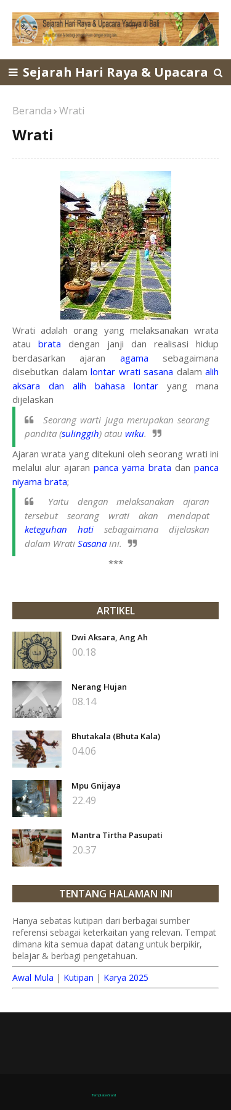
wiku (134, 433)
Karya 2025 (125, 977)
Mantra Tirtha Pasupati (117, 835)
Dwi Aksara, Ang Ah (109, 637)
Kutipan (78, 977)
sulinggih (80, 433)
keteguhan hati (59, 529)
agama (134, 358)
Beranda (32, 110)
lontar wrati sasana (132, 371)
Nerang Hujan (99, 686)
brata (49, 343)
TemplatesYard (104, 1095)
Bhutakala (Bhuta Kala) (115, 736)
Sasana (92, 543)
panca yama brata (132, 467)
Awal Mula (33, 977)
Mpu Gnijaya (96, 785)
